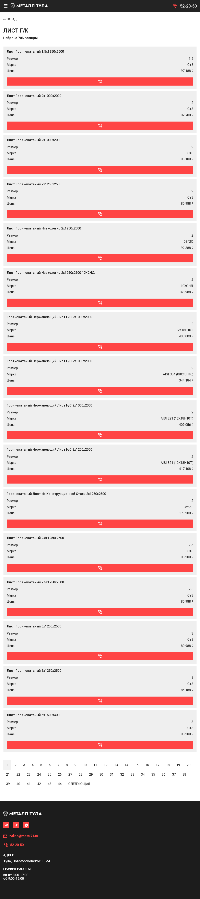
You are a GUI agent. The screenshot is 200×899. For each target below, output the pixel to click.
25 (49, 774)
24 (39, 774)
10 (85, 765)
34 (143, 774)
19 (178, 765)
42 (39, 784)
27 (70, 774)
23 (29, 774)
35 (153, 774)
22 (18, 774)
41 (29, 784)
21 (8, 774)
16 (147, 765)
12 (105, 765)
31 (112, 774)
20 (188, 765)
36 (163, 774)
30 (101, 774)
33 (132, 774)
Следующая (79, 784)
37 (174, 774)
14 (126, 765)
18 (168, 765)
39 (8, 784)
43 (49, 784)
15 (137, 765)
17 (157, 765)
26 (60, 774)
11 (95, 765)
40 (18, 784)
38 (184, 774)
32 (122, 774)
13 (116, 765)
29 (91, 774)
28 (80, 774)
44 (60, 784)
